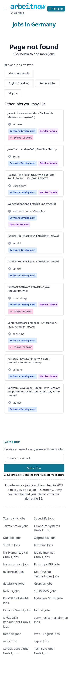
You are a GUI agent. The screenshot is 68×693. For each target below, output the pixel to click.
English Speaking (19, 83)
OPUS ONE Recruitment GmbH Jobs (16, 622)
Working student (19, 224)
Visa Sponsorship (19, 73)
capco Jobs (41, 641)
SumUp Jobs (11, 545)
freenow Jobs (12, 634)
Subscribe (34, 468)
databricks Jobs (13, 583)
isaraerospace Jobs (16, 564)
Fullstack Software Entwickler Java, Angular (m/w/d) (29, 288)
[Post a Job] (56, 8)
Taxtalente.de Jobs (15, 526)
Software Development (22, 130)
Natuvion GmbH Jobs (48, 598)
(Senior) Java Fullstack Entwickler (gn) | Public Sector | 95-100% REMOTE (32, 176)
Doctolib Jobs (12, 538)
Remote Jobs (47, 83)
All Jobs (12, 93)
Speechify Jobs (44, 518)
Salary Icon (11, 138)
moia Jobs (10, 641)
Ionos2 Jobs (42, 610)
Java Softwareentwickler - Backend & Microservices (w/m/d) (30, 115)
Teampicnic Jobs (14, 518)
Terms (61, 474)
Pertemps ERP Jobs (47, 564)
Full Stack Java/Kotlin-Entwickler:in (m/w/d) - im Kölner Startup (29, 360)
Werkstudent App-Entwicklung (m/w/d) (32, 204)
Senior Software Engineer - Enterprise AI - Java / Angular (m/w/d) (33, 324)
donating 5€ (33, 499)
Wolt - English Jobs (47, 634)
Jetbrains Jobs (43, 545)
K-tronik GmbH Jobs (16, 610)
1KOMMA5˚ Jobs (45, 591)
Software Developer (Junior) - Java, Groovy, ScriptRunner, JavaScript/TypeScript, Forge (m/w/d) (34, 391)
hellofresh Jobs (13, 572)
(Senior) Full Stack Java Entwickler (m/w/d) (34, 236)
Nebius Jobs (11, 591)
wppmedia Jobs (44, 538)
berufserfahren (48, 130)
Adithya (19, 12)
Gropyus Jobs (43, 583)
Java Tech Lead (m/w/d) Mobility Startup (32, 149)
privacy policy (45, 474)
